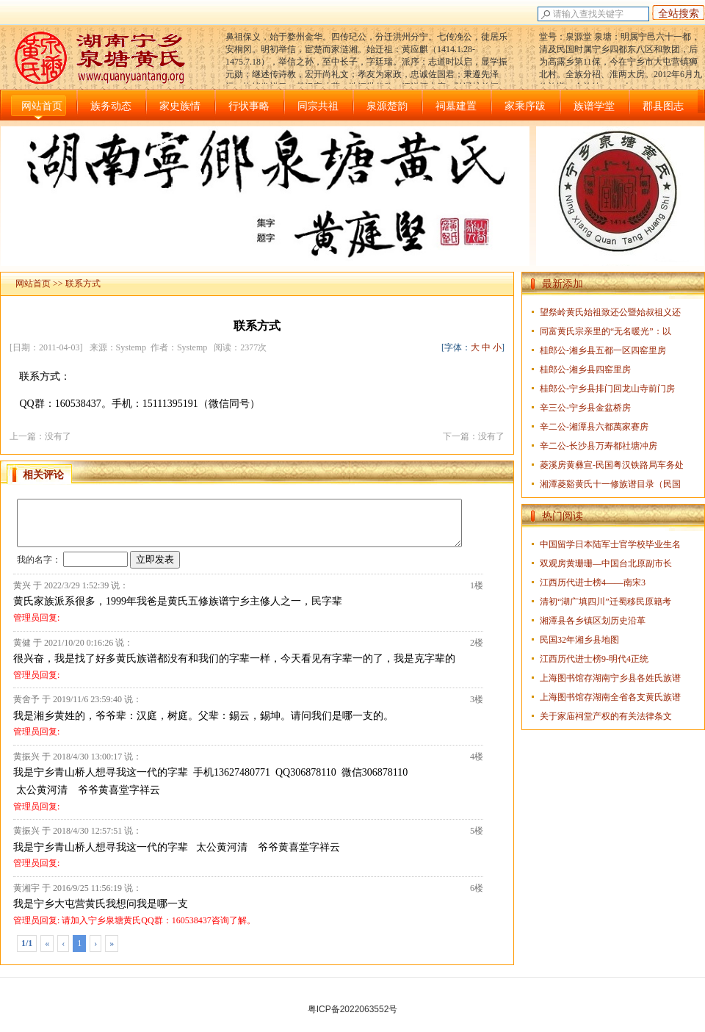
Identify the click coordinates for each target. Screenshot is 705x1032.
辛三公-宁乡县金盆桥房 (585, 408)
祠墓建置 (456, 106)
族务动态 (110, 106)
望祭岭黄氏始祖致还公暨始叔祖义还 (610, 312)
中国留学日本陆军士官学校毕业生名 (610, 544)
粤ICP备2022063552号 (353, 1009)
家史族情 (179, 106)
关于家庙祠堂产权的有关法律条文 (606, 716)
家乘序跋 (525, 106)
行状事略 (249, 106)
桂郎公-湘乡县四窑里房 (585, 369)
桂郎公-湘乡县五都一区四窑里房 (603, 350)
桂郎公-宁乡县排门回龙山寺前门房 (607, 388)
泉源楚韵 (387, 106)
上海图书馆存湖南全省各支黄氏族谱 (610, 697)
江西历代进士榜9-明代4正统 (594, 659)
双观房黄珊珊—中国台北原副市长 (606, 563)
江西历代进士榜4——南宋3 (593, 582)
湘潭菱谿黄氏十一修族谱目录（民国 (610, 484)
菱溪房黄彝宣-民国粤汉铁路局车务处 (612, 465)
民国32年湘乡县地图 (579, 640)
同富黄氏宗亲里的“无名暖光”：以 (605, 331)
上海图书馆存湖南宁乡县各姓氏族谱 (610, 678)
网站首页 (41, 106)
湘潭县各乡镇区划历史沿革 (593, 621)
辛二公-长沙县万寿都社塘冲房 (598, 446)
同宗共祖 (318, 106)
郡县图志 (663, 106)
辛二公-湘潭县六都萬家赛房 (594, 427)
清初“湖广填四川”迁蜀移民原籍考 (605, 601)
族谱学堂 (594, 106)
